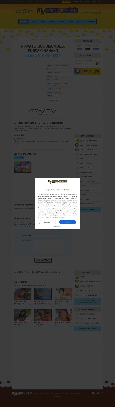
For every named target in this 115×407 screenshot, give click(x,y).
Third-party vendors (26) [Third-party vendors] (56, 205)
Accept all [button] (68, 222)
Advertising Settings (50, 215)
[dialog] (57, 203)
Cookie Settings (52, 217)
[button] (57, 226)
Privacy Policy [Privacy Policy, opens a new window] (61, 217)
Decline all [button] (47, 222)
